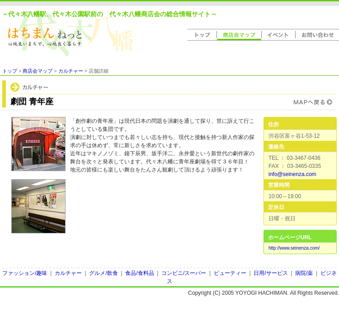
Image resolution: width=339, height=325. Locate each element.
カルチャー (70, 71)
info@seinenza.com (292, 174)
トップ (9, 71)
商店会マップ (37, 71)
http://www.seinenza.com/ (294, 248)
